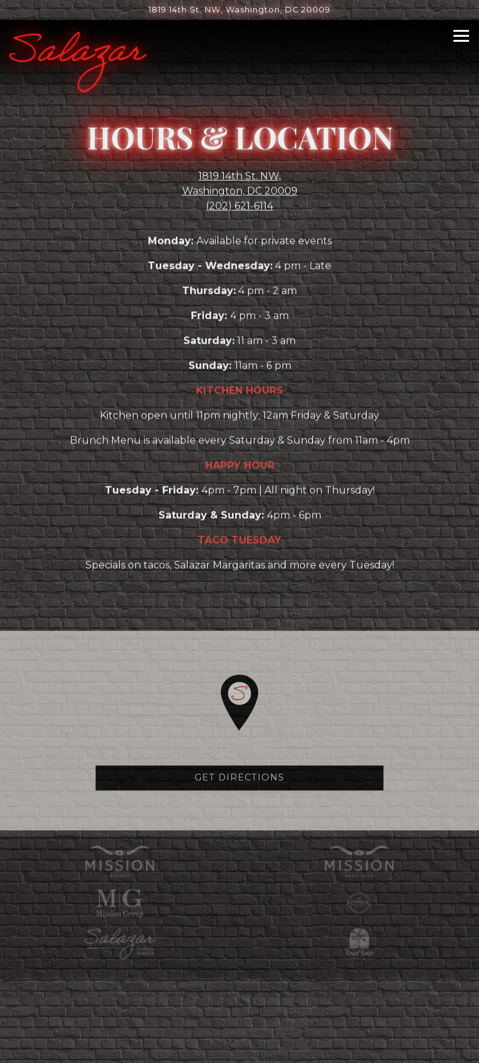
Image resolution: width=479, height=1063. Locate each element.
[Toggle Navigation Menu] (461, 36)
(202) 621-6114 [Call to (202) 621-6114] (239, 207)
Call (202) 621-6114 (239, 983)
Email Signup (239, 1047)
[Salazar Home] (78, 61)
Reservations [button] (240, 1015)
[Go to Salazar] (239, 10)
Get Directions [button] (239, 781)
